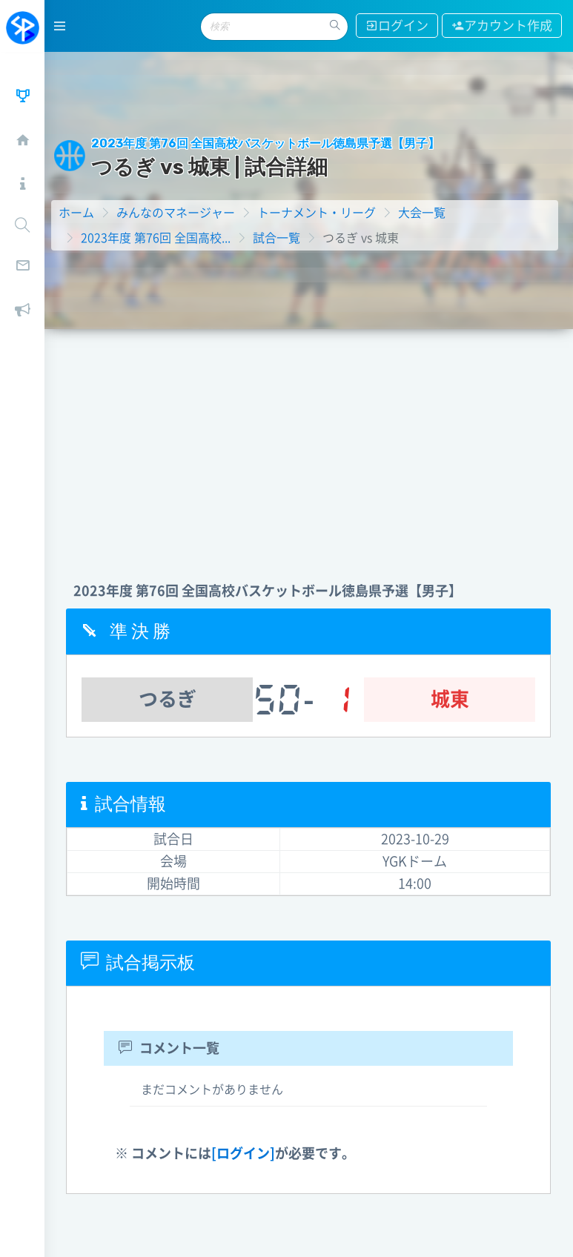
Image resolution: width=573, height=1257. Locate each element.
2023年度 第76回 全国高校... (156, 237)
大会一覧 (422, 212)
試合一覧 (277, 237)
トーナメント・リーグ (317, 212)
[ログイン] (244, 1152)
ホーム (77, 212)
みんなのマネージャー (176, 212)
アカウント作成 (501, 25)
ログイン (396, 25)
